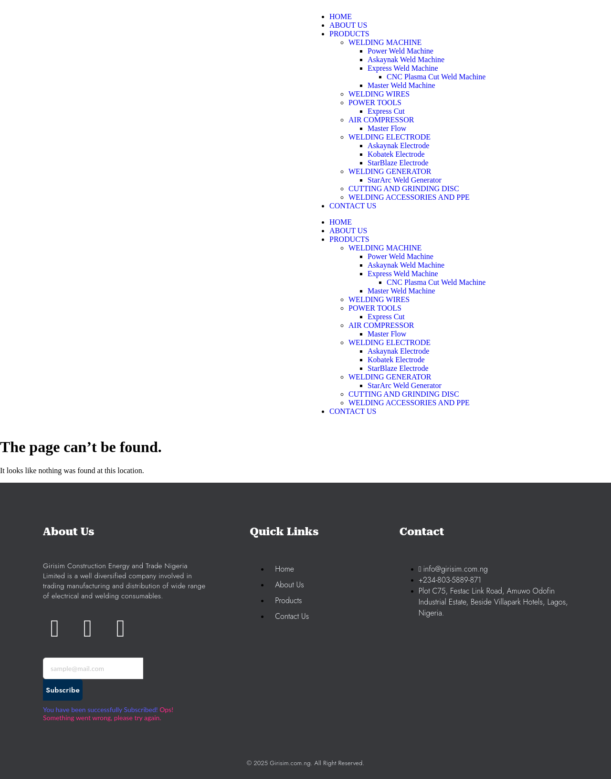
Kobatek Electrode (396, 360)
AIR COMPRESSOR (381, 325)
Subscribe (63, 690)
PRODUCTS (349, 239)
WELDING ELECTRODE (389, 342)
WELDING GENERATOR (389, 377)
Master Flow (387, 334)
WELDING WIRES (379, 299)
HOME (340, 222)
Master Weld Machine (401, 291)
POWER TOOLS (374, 308)
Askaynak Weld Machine (406, 265)
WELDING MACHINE (384, 248)
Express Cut (386, 317)
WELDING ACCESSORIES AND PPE (409, 403)
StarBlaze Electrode (398, 368)
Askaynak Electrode (398, 351)
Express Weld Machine (403, 274)
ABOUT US (348, 231)
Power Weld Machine (400, 256)
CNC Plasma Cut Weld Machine (436, 282)
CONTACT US (352, 411)
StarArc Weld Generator (405, 385)
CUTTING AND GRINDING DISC (403, 394)
